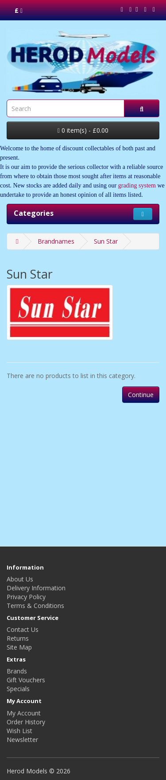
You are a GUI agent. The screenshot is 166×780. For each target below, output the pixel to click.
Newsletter (22, 739)
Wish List (19, 730)
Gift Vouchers (26, 680)
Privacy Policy (26, 597)
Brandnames (56, 241)
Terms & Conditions (35, 605)
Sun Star (106, 241)
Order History (26, 722)
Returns (18, 638)
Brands (17, 671)
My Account (24, 713)
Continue (141, 394)
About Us (20, 579)
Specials (18, 688)
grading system (137, 185)
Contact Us (23, 629)
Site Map (19, 647)
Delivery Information (36, 588)
